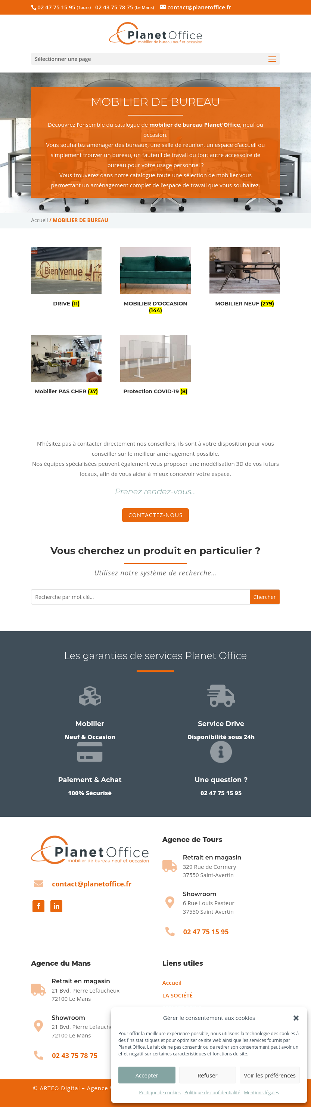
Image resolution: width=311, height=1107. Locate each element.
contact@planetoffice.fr (91, 883)
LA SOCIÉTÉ (177, 995)
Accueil (39, 220)
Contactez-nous (155, 515)
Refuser (208, 1075)
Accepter (147, 1075)
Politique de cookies (160, 1092)
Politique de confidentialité (212, 1092)
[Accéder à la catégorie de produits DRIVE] (66, 278)
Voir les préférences (270, 1075)
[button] (296, 1018)
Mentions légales (261, 1092)
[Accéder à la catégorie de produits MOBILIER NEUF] (244, 278)
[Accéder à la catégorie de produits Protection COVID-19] (155, 366)
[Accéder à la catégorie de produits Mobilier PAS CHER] (66, 366)
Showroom (200, 894)
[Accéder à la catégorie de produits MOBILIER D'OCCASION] (155, 281)
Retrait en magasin (81, 981)
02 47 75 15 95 (64, 7)
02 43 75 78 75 (124, 7)
